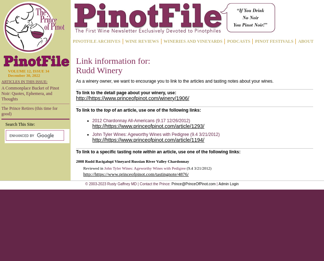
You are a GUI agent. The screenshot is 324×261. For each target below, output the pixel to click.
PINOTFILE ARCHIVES (97, 41)
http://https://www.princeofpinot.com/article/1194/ (148, 140)
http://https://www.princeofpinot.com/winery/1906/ (132, 98)
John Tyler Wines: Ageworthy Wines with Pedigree (145, 168)
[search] (34, 135)
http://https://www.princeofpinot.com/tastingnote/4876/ (136, 174)
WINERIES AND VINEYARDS (193, 41)
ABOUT (306, 41)
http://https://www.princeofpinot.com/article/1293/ (148, 126)
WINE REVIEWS (142, 41)
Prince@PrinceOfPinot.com (194, 184)
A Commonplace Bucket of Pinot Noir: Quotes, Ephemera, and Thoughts (30, 94)
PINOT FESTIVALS (274, 41)
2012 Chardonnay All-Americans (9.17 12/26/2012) (141, 120)
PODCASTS (238, 41)
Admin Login (229, 184)
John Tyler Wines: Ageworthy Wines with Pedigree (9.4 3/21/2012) (156, 134)
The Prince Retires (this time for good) (29, 111)
